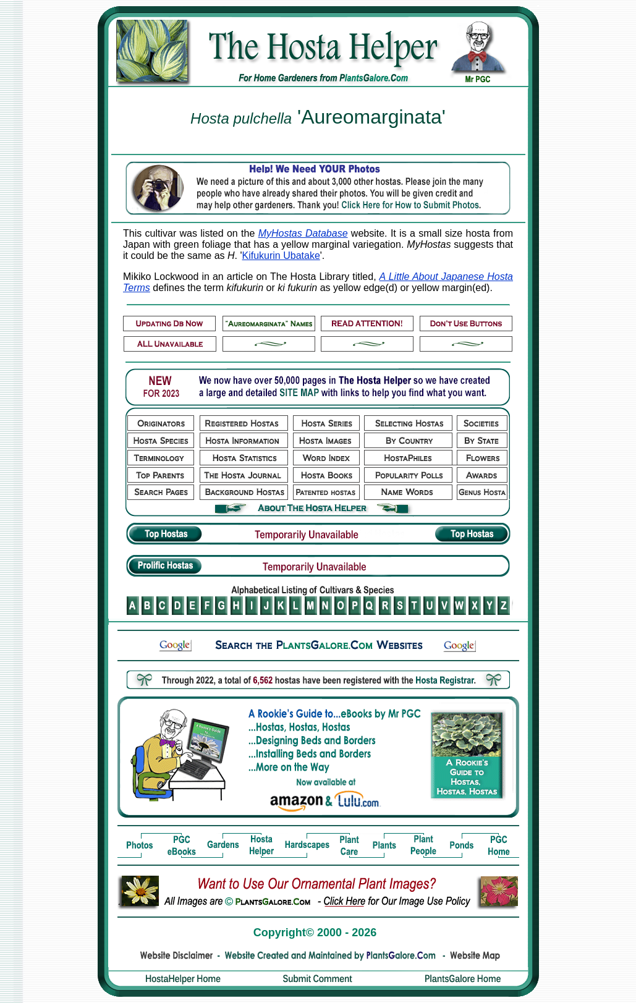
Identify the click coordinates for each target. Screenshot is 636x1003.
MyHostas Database (303, 233)
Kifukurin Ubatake (281, 255)
